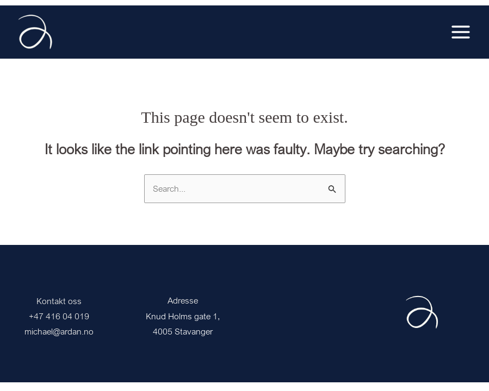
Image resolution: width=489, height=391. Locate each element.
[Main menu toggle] (460, 32)
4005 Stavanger (183, 331)
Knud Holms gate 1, (183, 316)
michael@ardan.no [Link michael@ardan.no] (59, 331)
